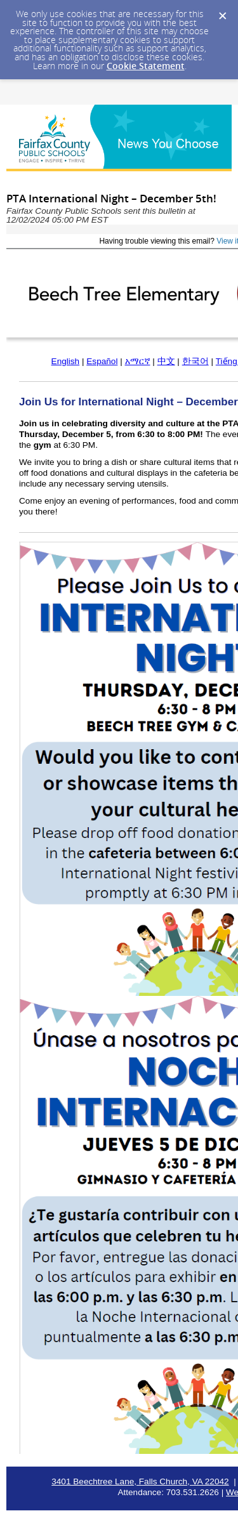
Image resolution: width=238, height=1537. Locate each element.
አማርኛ (137, 361)
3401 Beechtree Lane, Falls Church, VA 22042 (139, 1481)
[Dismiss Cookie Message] (222, 12)
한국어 (195, 361)
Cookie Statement (146, 66)
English (65, 361)
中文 (166, 361)
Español (101, 361)
